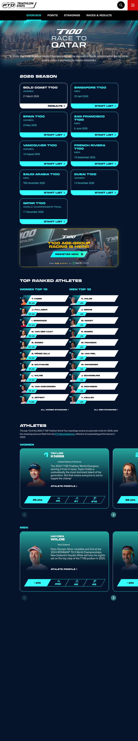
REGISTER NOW (69, 248)
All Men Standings (106, 410)
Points (52, 15)
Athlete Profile (64, 486)
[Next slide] (113, 514)
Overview (33, 15)
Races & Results (99, 15)
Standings (72, 15)
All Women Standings (55, 410)
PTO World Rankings (65, 434)
